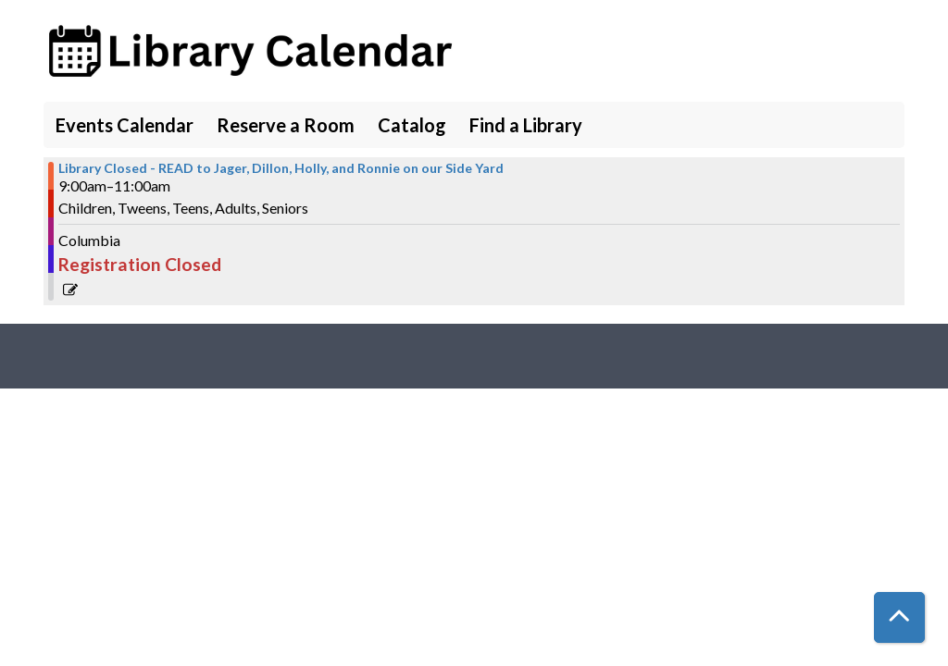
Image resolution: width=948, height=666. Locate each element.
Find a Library (525, 125)
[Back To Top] (899, 617)
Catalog (412, 125)
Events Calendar (124, 125)
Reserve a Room (286, 125)
